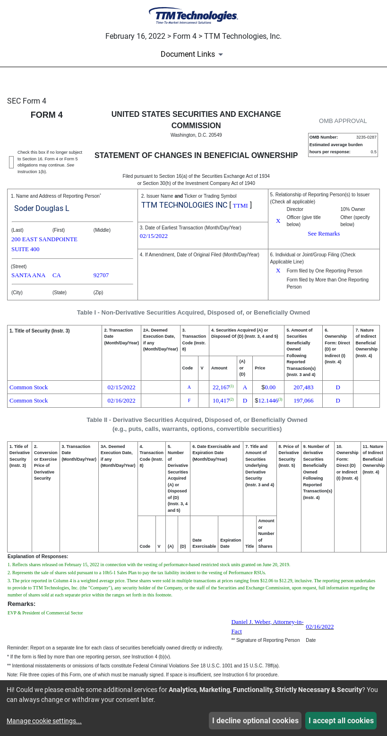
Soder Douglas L (41, 208)
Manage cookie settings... (44, 721)
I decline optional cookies (255, 720)
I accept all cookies (341, 720)
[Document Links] (193, 54)
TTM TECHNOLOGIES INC (184, 205)
